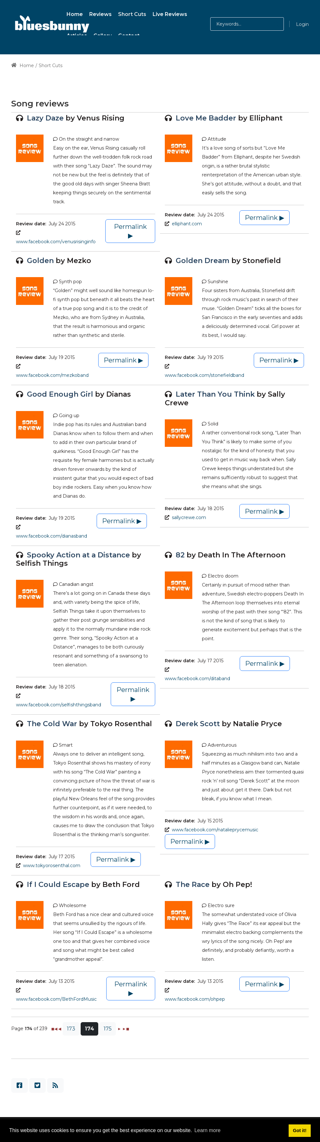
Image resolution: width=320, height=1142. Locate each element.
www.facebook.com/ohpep (195, 999)
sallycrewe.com (189, 517)
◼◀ (54, 1028)
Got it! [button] (299, 1130)
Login (302, 24)
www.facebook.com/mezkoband (52, 375)
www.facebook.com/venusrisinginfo (56, 242)
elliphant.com (187, 224)
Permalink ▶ (130, 231)
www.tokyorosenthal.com (51, 865)
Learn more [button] (207, 1130)
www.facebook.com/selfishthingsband (58, 705)
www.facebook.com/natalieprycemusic (215, 830)
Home (22, 65)
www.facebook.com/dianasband (51, 536)
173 (71, 1029)
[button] (270, 24)
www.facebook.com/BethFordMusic (56, 999)
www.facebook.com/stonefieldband (204, 375)
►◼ (125, 1028)
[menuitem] (74, 13)
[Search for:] (247, 24)
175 (108, 1029)
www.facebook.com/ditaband (197, 678)
